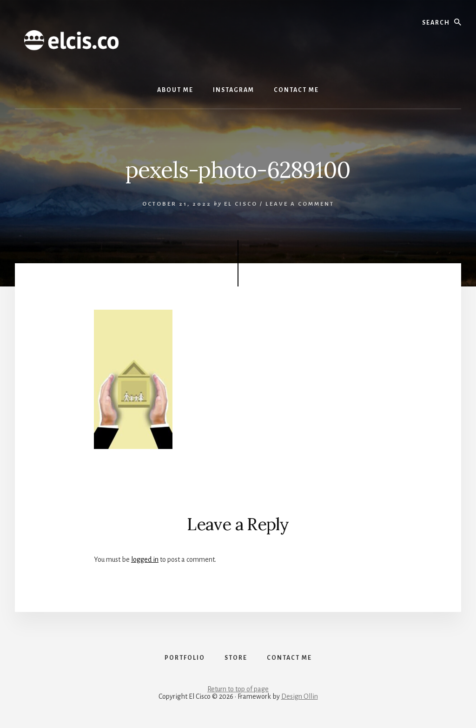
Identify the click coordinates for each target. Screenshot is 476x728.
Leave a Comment (299, 204)
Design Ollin (299, 696)
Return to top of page (238, 689)
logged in (145, 559)
